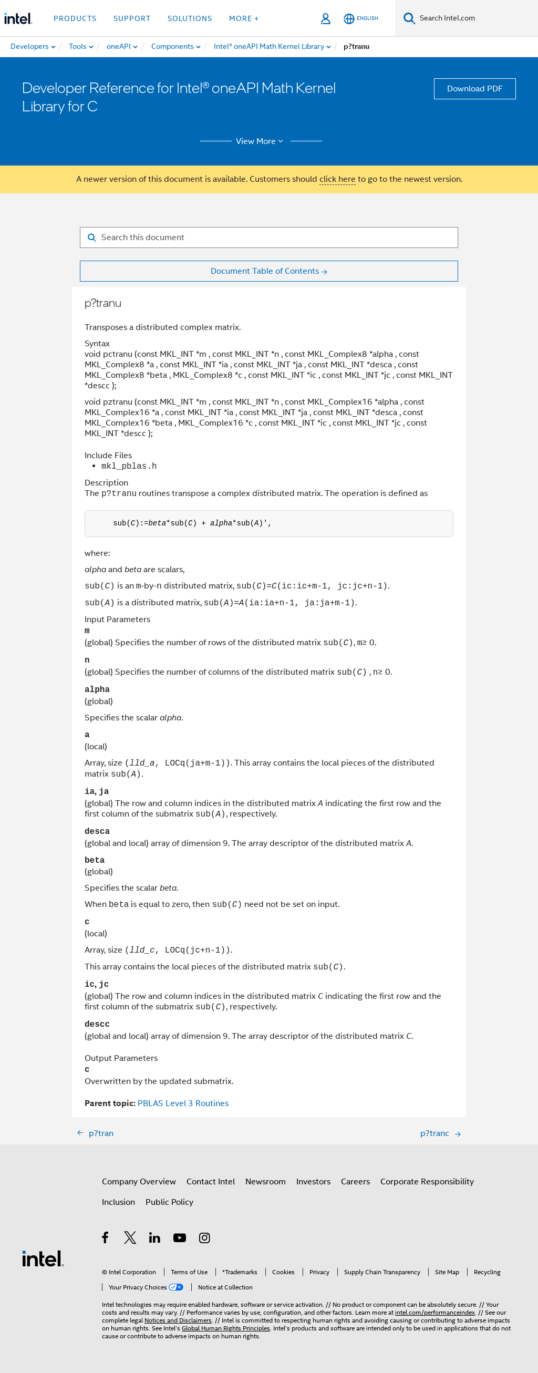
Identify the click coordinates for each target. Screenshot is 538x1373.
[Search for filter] (269, 237)
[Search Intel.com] (477, 18)
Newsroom (265, 1181)
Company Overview (139, 1181)
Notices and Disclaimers (178, 1320)
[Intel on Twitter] (130, 1239)
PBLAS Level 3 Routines (183, 1103)
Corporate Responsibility (427, 1181)
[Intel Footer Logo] (43, 1258)
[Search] (410, 18)
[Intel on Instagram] (205, 1239)
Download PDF (475, 89)
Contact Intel (211, 1181)
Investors (313, 1181)
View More (261, 141)
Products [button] (75, 18)
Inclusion (118, 1202)
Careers (355, 1181)
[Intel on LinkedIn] (155, 1239)
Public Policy (169, 1202)
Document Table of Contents (265, 271)
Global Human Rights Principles (226, 1328)
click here (337, 179)
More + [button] (244, 18)
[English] (361, 19)
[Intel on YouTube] (180, 1239)
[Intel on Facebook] (106, 1239)
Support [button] (132, 18)
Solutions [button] (190, 18)
